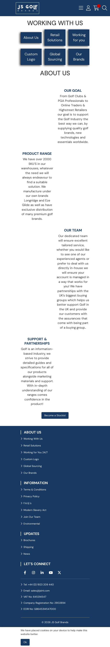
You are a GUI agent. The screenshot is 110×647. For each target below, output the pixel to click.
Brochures (29, 540)
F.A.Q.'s (27, 503)
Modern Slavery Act (35, 510)
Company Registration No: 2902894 (44, 602)
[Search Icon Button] (105, 8)
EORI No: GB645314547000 (40, 609)
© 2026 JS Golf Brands (55, 622)
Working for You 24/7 (36, 452)
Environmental (32, 523)
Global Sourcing (55, 57)
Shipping (29, 547)
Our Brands (79, 57)
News (27, 553)
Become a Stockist (55, 415)
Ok (25, 642)
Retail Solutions (54, 37)
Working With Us (33, 438)
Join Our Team (32, 516)
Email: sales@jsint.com (37, 590)
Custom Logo (31, 57)
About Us (31, 37)
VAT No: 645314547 (35, 596)
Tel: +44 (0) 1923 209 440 (39, 584)
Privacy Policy (31, 496)
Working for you (79, 37)
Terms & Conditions (35, 489)
